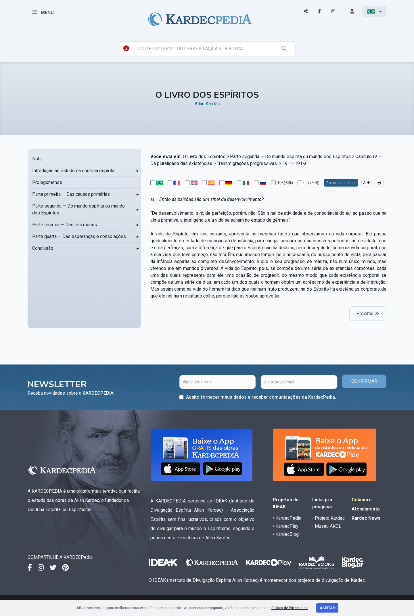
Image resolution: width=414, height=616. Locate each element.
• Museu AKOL (326, 526)
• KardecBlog (286, 534)
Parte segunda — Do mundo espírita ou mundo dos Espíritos (78, 209)
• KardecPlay (285, 526)
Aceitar (327, 608)
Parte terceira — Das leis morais (64, 224)
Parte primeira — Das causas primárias (71, 194)
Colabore (362, 499)
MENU (43, 12)
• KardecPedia (287, 518)
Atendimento (366, 509)
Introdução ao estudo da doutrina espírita (73, 170)
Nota (37, 159)
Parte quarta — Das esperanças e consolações (79, 236)
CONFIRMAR (364, 381)
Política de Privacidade (289, 608)
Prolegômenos (47, 182)
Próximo (367, 313)
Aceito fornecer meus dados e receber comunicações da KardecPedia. (261, 397)
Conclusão (42, 248)
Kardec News (366, 518)
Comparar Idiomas (341, 183)
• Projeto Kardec (328, 518)
